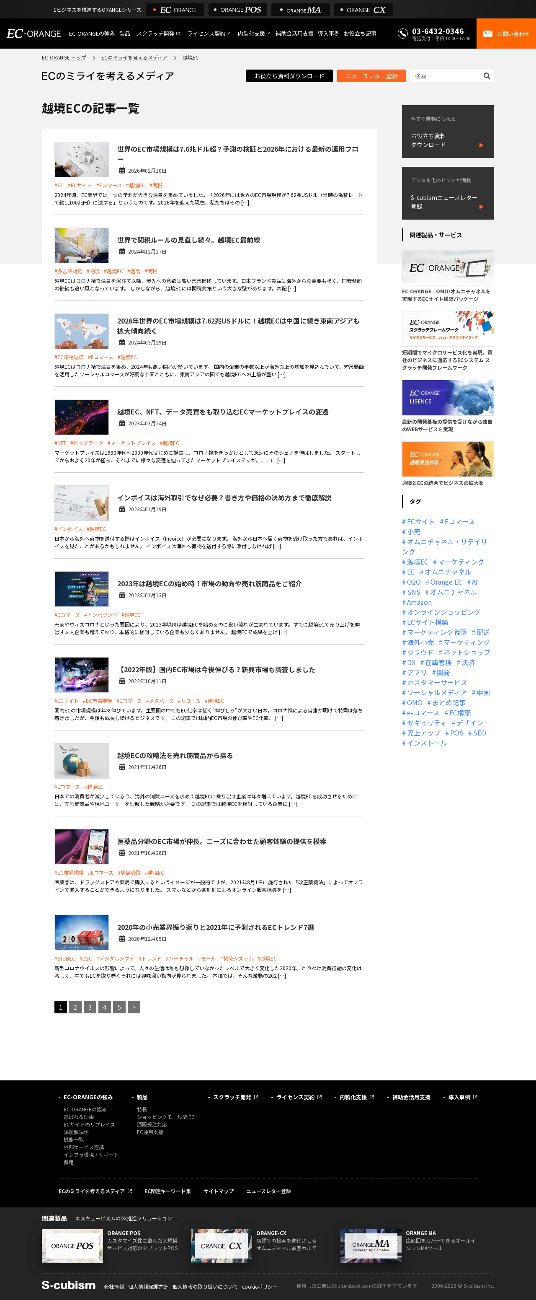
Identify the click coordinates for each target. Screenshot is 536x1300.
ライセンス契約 (206, 33)
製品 (124, 33)
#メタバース (160, 700)
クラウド (420, 652)
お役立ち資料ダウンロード (289, 76)
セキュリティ (427, 722)
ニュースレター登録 (371, 76)
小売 (413, 531)
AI (475, 582)
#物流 (93, 271)
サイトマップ (219, 1190)
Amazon (419, 602)
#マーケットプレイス (132, 442)
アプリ (417, 672)
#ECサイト (80, 185)
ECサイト (421, 521)
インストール (427, 743)
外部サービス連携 (84, 1146)
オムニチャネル (448, 572)
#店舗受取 (129, 872)
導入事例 (329, 33)
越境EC (417, 562)
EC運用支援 (150, 1131)
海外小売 (420, 642)
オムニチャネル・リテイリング (444, 546)
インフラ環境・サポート (91, 1154)
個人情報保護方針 (148, 1286)
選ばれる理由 (79, 1116)
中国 (483, 692)
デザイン (469, 722)
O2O (414, 582)
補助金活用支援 (295, 33)
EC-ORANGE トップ (64, 57)
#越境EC (135, 185)
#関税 (155, 185)
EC (411, 572)
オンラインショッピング (444, 612)
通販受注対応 (152, 1124)
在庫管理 (438, 662)
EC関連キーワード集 (167, 1190)
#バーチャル (180, 958)
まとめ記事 (449, 702)
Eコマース (460, 521)
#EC (59, 185)
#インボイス (68, 528)
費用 (69, 1161)
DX (411, 662)
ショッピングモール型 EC (166, 1116)
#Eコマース (109, 185)
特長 (142, 1109)
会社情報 (114, 1286)
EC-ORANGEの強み (92, 33)
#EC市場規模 (69, 356)
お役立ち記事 (360, 33)
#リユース (189, 700)
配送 (483, 632)
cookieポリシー (260, 1286)
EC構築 (460, 712)
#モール (207, 958)
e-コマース (423, 712)
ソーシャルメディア (437, 692)
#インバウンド (100, 614)
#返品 (133, 271)
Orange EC (446, 582)
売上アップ (424, 733)
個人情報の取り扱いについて (205, 1286)
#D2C (86, 958)
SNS (413, 592)
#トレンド (150, 958)
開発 (443, 672)
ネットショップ (466, 652)
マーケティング (461, 562)
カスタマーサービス (437, 682)
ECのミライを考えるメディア (134, 57)
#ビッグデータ (86, 442)
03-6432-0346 (438, 30)
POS (457, 733)
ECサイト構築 (427, 622)
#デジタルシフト (115, 958)
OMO (415, 702)
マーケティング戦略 (437, 632)
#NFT (60, 442)
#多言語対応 (68, 271)
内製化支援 (251, 33)
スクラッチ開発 (156, 33)
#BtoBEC (64, 958)
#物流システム (236, 958)
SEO (479, 733)
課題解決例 (76, 1131)
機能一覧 (74, 1139)
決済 (468, 662)
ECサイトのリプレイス (89, 1124)
